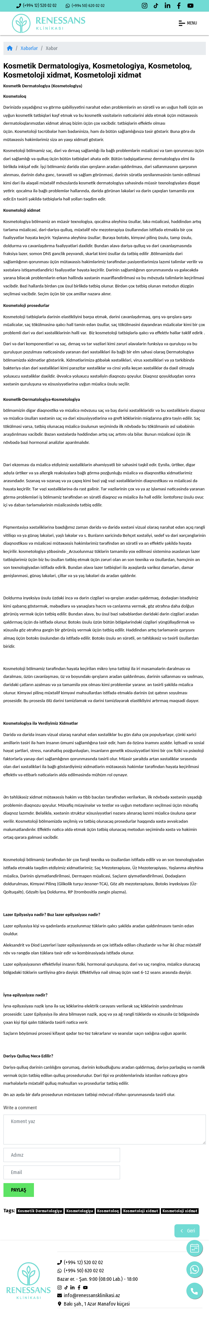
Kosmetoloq (108, 1211)
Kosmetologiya (79, 1211)
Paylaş (18, 1190)
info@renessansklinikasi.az (88, 1295)
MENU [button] (188, 23)
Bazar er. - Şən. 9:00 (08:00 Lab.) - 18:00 (97, 1279)
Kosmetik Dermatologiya (40, 1211)
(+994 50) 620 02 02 (85, 5)
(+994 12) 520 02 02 (36, 5)
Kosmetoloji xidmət (140, 1211)
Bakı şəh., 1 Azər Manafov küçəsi (93, 1304)
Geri (187, 1231)
